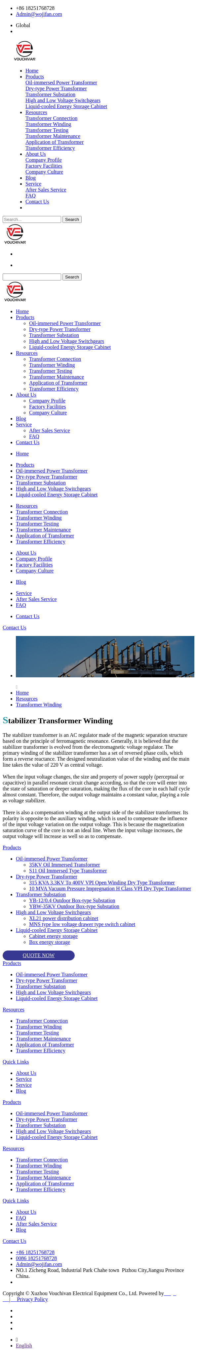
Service (33, 184)
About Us (35, 154)
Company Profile (43, 160)
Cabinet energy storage (53, 936)
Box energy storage (49, 942)
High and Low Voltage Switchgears (62, 100)
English (24, 1345)
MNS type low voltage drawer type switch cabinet (82, 924)
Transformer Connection (51, 118)
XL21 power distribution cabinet (63, 918)
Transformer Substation (50, 94)
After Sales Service (45, 189)
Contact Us (37, 201)
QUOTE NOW (39, 955)
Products (34, 76)
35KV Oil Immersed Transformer (64, 864)
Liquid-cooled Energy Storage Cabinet (66, 106)
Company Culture (44, 172)
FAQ (30, 195)
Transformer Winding (48, 124)
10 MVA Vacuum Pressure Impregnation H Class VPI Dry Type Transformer (110, 888)
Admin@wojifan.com (39, 14)
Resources (36, 112)
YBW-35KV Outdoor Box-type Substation (74, 906)
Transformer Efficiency (50, 148)
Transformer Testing (46, 130)
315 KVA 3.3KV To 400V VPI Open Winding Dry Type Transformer (102, 882)
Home (31, 70)
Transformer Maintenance (52, 136)
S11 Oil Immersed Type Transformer (68, 870)
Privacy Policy (32, 1299)
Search (72, 219)
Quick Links (16, 1062)
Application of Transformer (54, 142)
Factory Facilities (43, 166)
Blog (30, 178)
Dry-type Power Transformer (56, 88)
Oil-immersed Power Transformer (61, 82)
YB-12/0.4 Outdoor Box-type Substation (72, 900)
